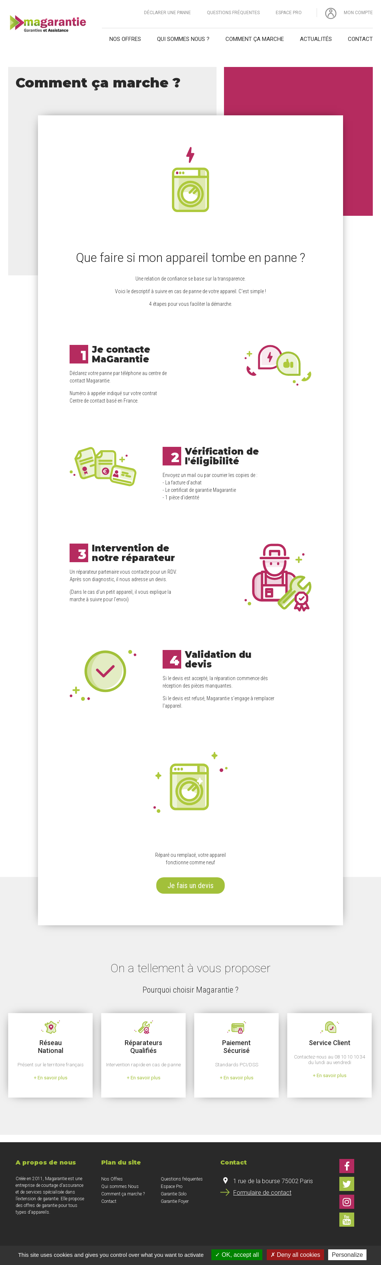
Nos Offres (112, 1179)
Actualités (316, 39)
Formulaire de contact (262, 1192)
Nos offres (125, 39)
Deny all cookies (295, 1255)
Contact (360, 39)
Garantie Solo (173, 1194)
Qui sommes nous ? (183, 39)
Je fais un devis (190, 885)
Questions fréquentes (233, 12)
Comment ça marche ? (123, 1194)
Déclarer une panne (167, 12)
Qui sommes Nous (120, 1186)
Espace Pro (289, 12)
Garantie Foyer (175, 1201)
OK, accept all (237, 1255)
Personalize (347, 1255)
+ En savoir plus (50, 1077)
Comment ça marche (254, 39)
